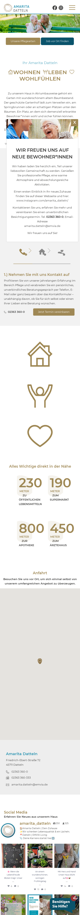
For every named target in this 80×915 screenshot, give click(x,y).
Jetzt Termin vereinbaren (54, 311)
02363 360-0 (16, 311)
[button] (40, 661)
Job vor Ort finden (57, 41)
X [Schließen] (74, 122)
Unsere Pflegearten (23, 41)
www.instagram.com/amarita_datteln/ (42, 200)
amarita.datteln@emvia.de (29, 784)
